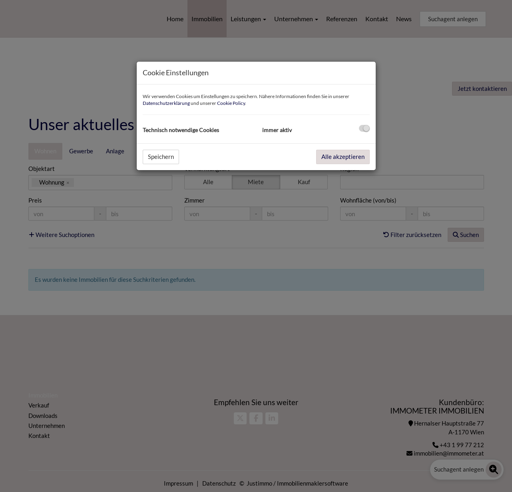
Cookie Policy (231, 103)
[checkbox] (364, 128)
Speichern (161, 156)
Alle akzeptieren (343, 156)
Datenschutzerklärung (166, 103)
